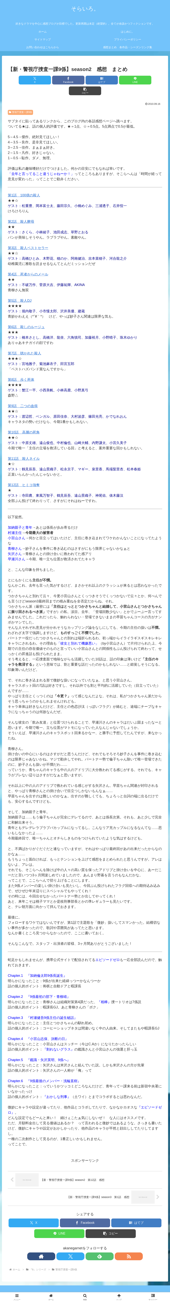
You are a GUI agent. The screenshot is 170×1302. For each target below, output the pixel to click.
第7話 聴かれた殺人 (24, 343)
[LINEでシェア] (111, 80)
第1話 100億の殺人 (24, 185)
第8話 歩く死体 (21, 369)
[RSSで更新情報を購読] (98, 1246)
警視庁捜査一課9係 (20, 101)
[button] (136, 80)
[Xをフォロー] (80, 1246)
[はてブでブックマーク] (85, 80)
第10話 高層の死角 (24, 422)
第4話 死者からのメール (28, 264)
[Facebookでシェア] (59, 80)
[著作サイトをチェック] (71, 1246)
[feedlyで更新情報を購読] (89, 1246)
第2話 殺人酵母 (21, 211)
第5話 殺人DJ (20, 290)
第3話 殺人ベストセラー (28, 237)
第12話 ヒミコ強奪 (24, 474)
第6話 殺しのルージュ (26, 316)
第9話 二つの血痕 (23, 395)
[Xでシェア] (33, 80)
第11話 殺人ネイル (24, 448)
